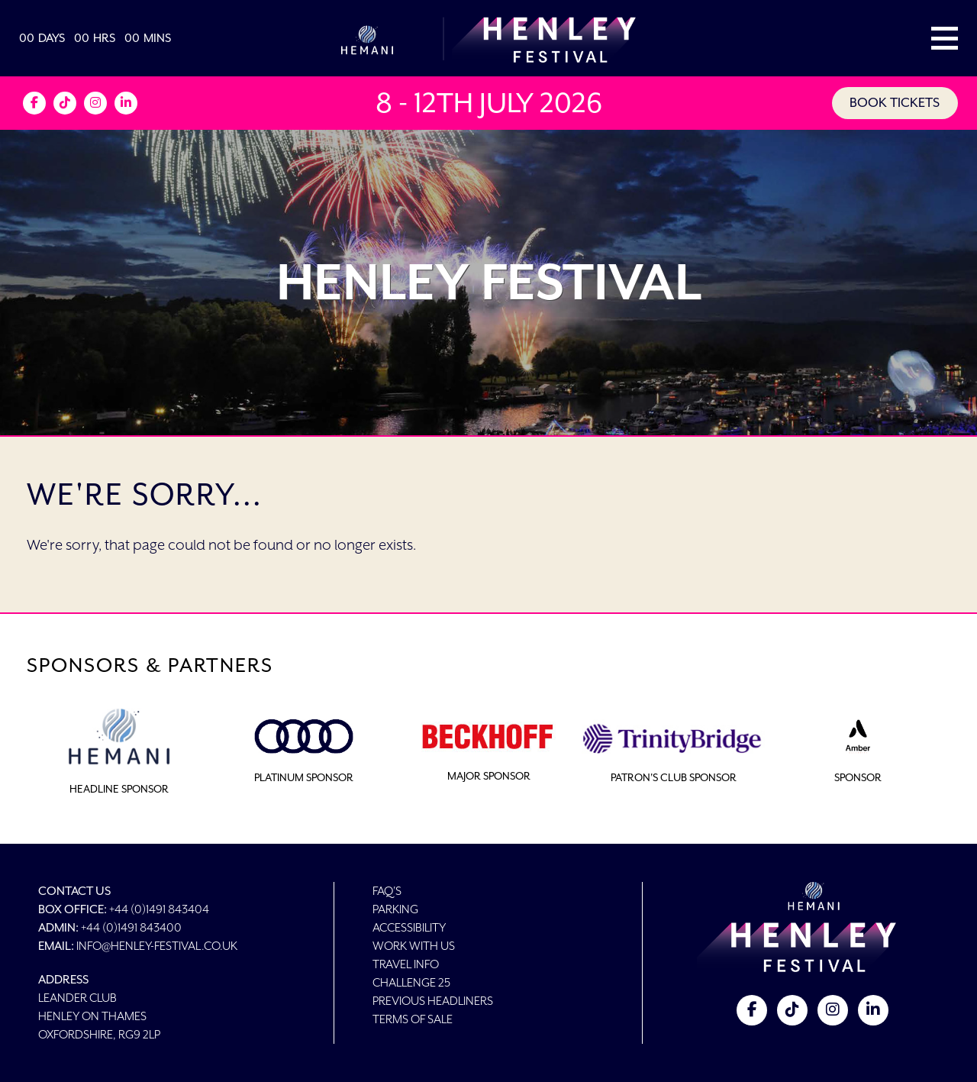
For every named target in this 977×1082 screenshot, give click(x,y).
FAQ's (386, 890)
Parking (395, 909)
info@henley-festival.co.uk (156, 945)
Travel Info (405, 964)
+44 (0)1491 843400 (131, 927)
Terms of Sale (412, 1019)
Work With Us (413, 945)
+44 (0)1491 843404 (159, 909)
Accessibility (409, 927)
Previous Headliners (432, 1000)
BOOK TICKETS (894, 103)
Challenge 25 (411, 982)
